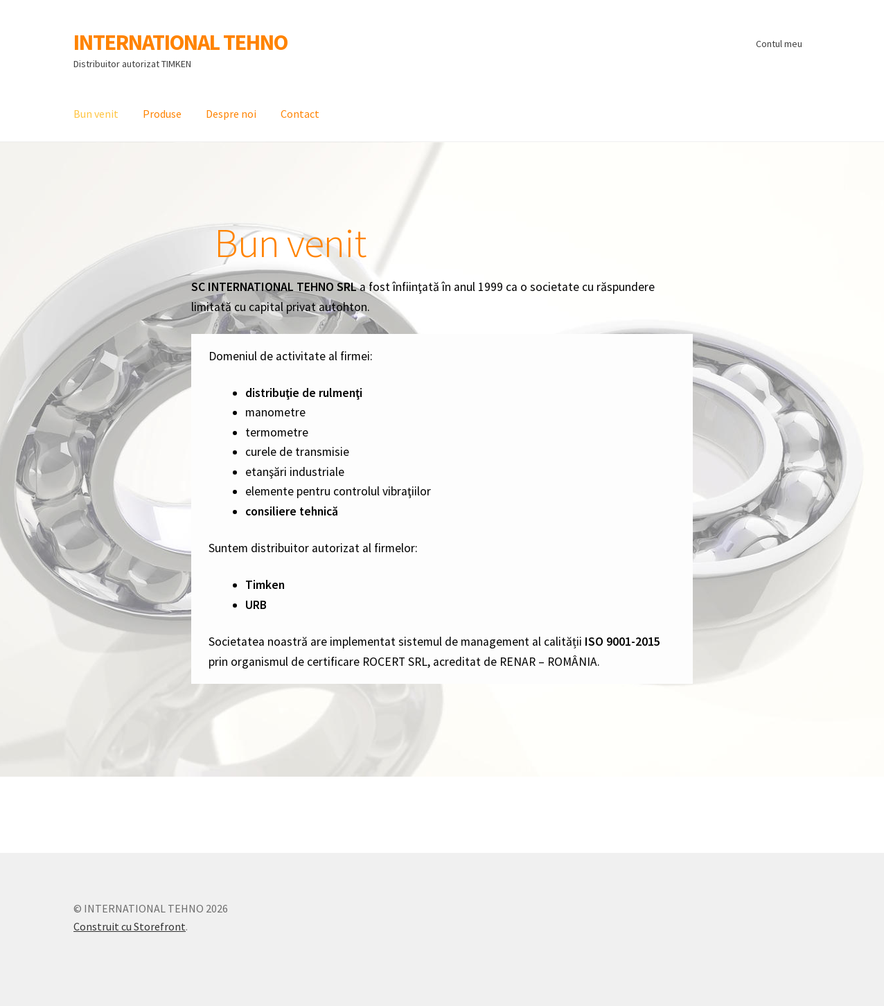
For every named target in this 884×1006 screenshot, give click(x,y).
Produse (162, 114)
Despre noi (231, 114)
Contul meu (779, 43)
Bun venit (95, 114)
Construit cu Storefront (129, 926)
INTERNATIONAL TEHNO (180, 42)
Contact (300, 114)
